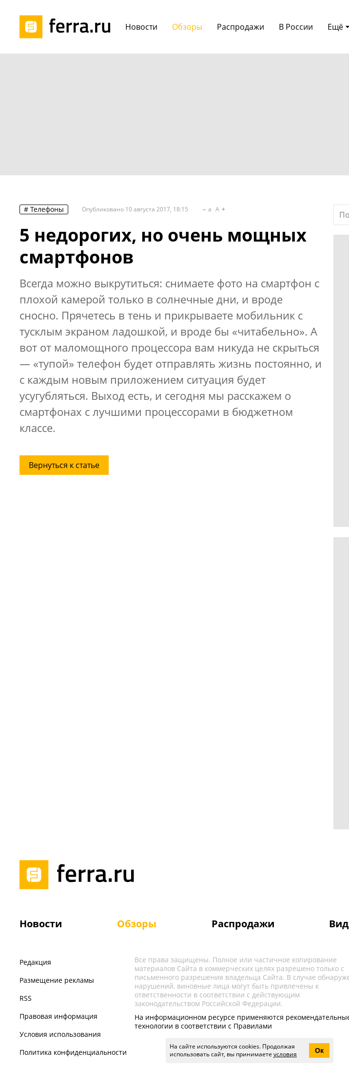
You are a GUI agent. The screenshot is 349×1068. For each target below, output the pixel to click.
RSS (25, 998)
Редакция (35, 962)
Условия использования (60, 1034)
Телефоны (47, 209)
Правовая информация (58, 1016)
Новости (40, 923)
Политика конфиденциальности (73, 1052)
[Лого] (68, 27)
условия (285, 1054)
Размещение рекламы (56, 980)
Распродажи (243, 923)
